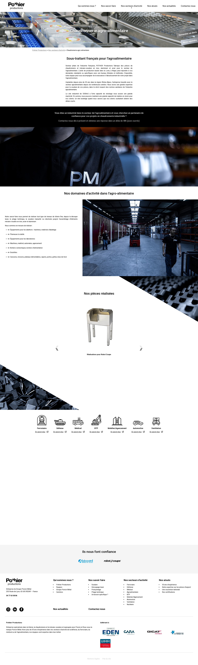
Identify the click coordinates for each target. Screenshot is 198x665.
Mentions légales (93, 659)
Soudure (95, 585)
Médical (130, 590)
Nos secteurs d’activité (56, 50)
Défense (130, 587)
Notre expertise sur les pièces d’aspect (176, 587)
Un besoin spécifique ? (100, 595)
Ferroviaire (131, 585)
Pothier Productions (39, 50)
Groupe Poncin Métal (63, 590)
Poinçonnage (96, 590)
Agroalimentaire (132, 592)
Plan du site (106, 659)
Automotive (131, 599)
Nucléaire (130, 604)
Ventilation (130, 602)
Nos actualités (169, 6)
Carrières (59, 592)
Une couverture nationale (171, 590)
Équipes (59, 587)
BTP (128, 595)
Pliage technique (98, 592)
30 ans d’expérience (169, 585)
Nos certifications (168, 592)
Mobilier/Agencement (135, 597)
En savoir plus (40, 432)
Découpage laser (98, 587)
